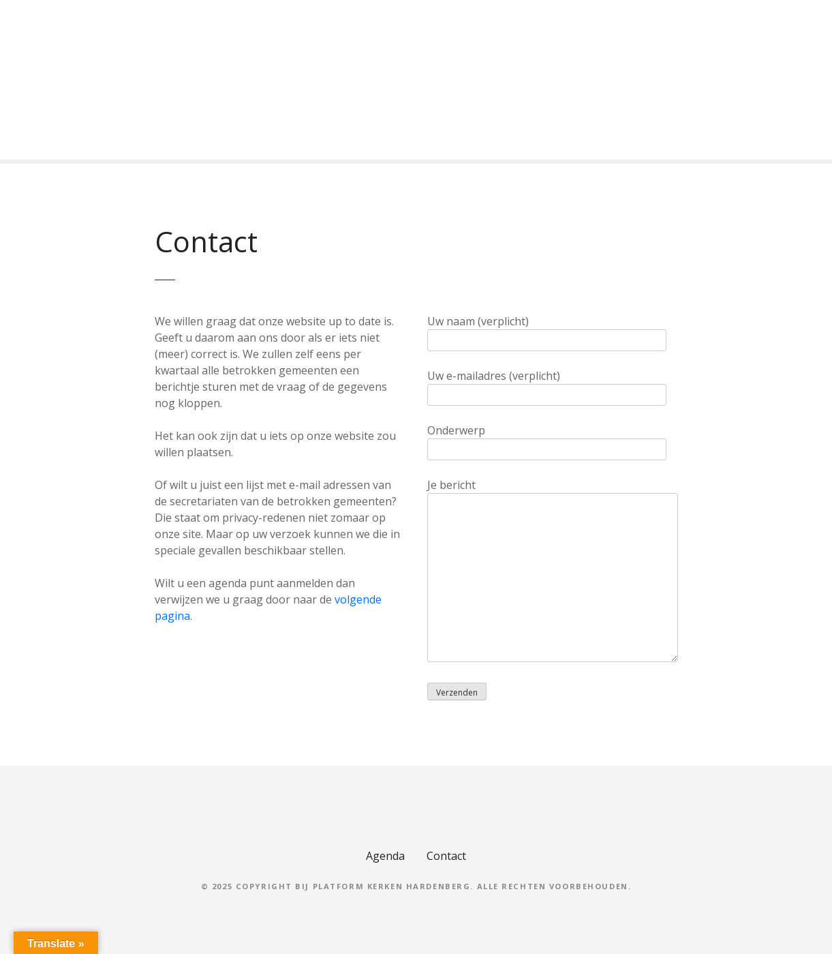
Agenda (385, 855)
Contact (446, 855)
